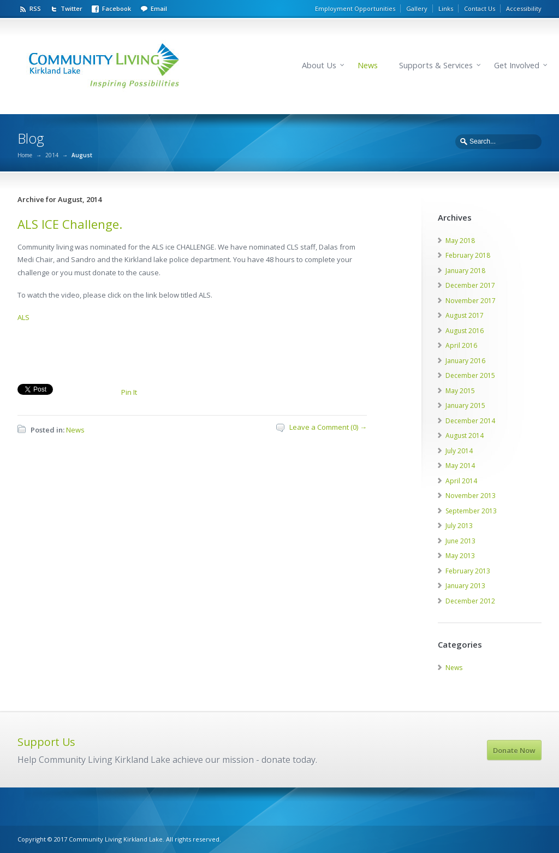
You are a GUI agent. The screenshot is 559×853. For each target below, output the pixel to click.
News (368, 65)
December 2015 (470, 375)
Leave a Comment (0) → (328, 427)
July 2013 (459, 525)
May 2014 (460, 465)
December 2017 (470, 285)
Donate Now (514, 750)
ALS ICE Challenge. (69, 224)
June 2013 (460, 541)
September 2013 (471, 511)
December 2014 (470, 420)
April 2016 (461, 345)
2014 (51, 155)
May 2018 (460, 240)
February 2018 (467, 255)
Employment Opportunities (355, 8)
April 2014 (461, 480)
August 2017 (464, 315)
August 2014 (464, 435)
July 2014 (459, 450)
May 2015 (460, 390)
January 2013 (465, 585)
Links (445, 8)
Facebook (116, 8)
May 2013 (460, 555)
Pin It (129, 392)
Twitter (71, 8)
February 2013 (467, 571)
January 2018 (465, 270)
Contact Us (479, 8)
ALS (23, 317)
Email (159, 8)
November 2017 (470, 300)
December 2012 (470, 601)
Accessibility (524, 8)
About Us (319, 65)
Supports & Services (436, 65)
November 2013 (470, 495)
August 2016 (464, 330)
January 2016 (465, 360)
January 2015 (465, 405)
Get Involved (516, 65)
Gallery (416, 8)
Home (24, 155)
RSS (35, 8)
